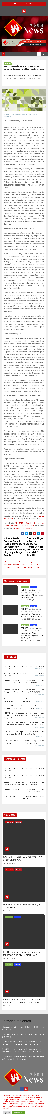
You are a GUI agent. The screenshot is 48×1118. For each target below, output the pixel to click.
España (18, 822)
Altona (36, 600)
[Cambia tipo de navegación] (39, 54)
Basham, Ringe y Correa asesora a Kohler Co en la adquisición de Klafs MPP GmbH (35, 546)
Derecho (8, 63)
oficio (38, 78)
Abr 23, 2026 (26, 600)
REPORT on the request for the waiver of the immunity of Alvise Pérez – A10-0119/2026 (33, 594)
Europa (33, 587)
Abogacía (40, 75)
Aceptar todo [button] (19, 1113)
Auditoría (9, 822)
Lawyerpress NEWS (23, 528)
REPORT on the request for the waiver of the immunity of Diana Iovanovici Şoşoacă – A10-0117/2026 (32, 633)
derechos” (13, 78)
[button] (43, 54)
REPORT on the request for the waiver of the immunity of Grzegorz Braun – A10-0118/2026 (31, 613)
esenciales (21, 78)
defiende (6, 78)
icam (33, 78)
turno (5, 81)
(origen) (8, 75)
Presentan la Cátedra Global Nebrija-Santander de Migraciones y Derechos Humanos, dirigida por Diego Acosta (15, 546)
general (28, 78)
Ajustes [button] (7, 1113)
